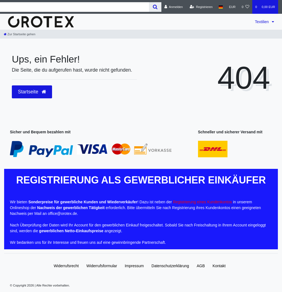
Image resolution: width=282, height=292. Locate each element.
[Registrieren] (201, 7)
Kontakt (219, 266)
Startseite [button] (32, 91)
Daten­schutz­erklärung (170, 266)
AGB (201, 266)
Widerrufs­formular (101, 266)
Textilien (262, 22)
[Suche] (155, 7)
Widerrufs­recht (66, 266)
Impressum (134, 266)
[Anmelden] (173, 7)
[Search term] (74, 7)
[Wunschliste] (245, 7)
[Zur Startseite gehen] (19, 34)
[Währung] (232, 7)
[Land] (221, 7)
